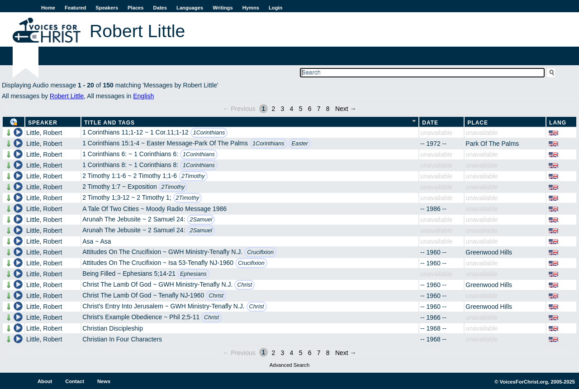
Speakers (106, 7)
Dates (160, 7)
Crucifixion (260, 252)
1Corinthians (209, 133)
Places (135, 7)
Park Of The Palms (492, 143)
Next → (345, 108)
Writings (223, 7)
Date (430, 123)
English (143, 96)
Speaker (42, 123)
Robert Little (67, 96)
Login (275, 7)
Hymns (250, 7)
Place (477, 123)
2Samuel (201, 219)
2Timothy (193, 176)
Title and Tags (109, 123)
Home (48, 7)
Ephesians (193, 274)
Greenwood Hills (488, 252)
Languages (189, 7)
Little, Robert (44, 132)
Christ (244, 285)
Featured (75, 7)
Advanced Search (289, 365)
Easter (299, 143)
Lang (557, 123)
